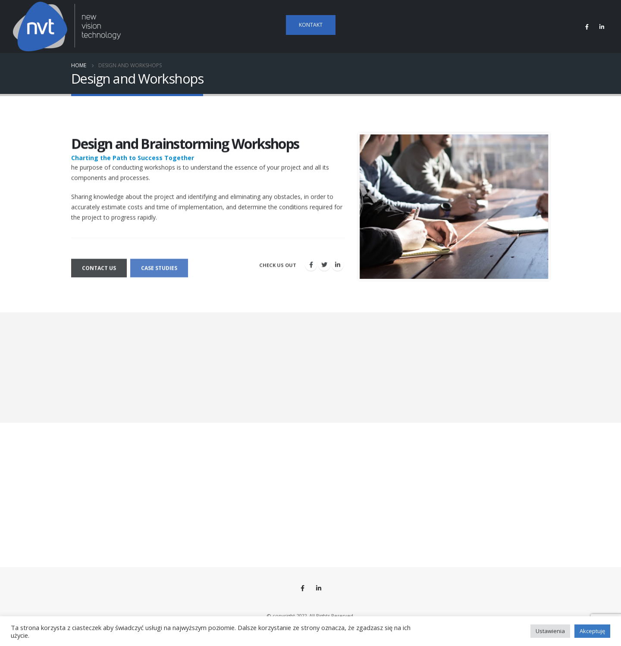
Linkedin (318, 588)
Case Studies (159, 273)
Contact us (99, 273)
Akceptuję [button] (592, 631)
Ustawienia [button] (550, 631)
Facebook (302, 588)
